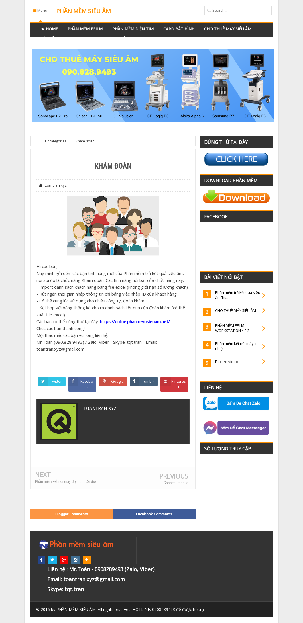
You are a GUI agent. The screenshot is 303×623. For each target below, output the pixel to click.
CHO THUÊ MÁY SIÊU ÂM (235, 310)
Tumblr (148, 381)
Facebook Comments (154, 514)
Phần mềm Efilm (85, 29)
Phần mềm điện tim (133, 29)
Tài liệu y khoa (57, 38)
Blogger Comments (71, 514)
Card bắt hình (178, 29)
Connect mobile (176, 483)
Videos (89, 38)
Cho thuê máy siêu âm (227, 29)
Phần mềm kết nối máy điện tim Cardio (65, 481)
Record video (226, 361)
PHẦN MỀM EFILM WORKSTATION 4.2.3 (232, 328)
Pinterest (179, 384)
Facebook (86, 384)
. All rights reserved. (93, 609)
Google (117, 381)
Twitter (56, 381)
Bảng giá (116, 38)
